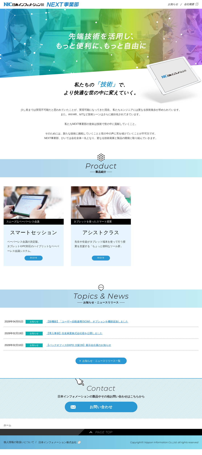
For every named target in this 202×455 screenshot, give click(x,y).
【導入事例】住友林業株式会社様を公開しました (74, 333)
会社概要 (189, 4)
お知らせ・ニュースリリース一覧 (101, 360)
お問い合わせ (101, 407)
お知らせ (173, 4)
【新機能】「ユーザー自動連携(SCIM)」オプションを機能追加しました (87, 321)
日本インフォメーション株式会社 (57, 442)
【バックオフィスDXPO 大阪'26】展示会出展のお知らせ (78, 345)
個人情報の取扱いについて (19, 442)
